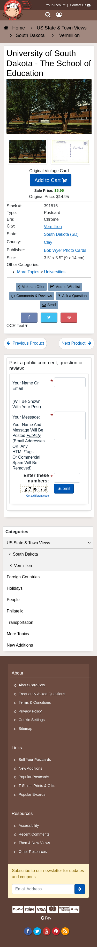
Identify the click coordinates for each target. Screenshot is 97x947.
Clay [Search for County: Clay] (48, 242)
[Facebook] (27, 931)
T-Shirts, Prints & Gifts (37, 786)
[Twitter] (37, 931)
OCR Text (15, 325)
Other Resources (33, 852)
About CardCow (32, 685)
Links (17, 747)
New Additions (20, 645)
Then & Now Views (34, 843)
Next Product (77, 343)
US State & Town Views (49, 543)
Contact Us (78, 5)
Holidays (15, 588)
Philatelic (15, 611)
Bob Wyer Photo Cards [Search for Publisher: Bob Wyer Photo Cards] (65, 250)
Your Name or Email (25, 386)
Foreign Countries (23, 577)
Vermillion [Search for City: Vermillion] (53, 226)
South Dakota (22, 554)
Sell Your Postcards (35, 759)
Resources (22, 813)
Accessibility (29, 825)
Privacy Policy (30, 711)
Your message (25, 417)
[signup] (79, 889)
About (17, 673)
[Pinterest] (55, 931)
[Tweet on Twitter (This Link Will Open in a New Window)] (49, 318)
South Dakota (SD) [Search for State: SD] (61, 234)
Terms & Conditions (35, 702)
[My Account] (59, 14)
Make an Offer (31, 287)
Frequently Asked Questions (42, 694)
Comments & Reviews (31, 296)
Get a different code (37, 495)
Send (49, 305)
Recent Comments (34, 834)
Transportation (20, 622)
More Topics (18, 634)
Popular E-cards (32, 794)
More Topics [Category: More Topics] (28, 272)
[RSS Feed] (65, 931)
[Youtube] (46, 931)
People (13, 599)
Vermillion (19, 565)
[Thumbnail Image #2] (70, 153)
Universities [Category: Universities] (54, 272)
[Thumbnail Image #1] (28, 153)
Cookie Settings (32, 720)
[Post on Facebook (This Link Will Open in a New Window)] (29, 318)
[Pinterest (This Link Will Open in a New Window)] (69, 318)
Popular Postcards (34, 777)
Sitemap (25, 728)
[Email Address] (43, 889)
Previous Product (25, 343)
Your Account (55, 5)
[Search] (48, 14)
